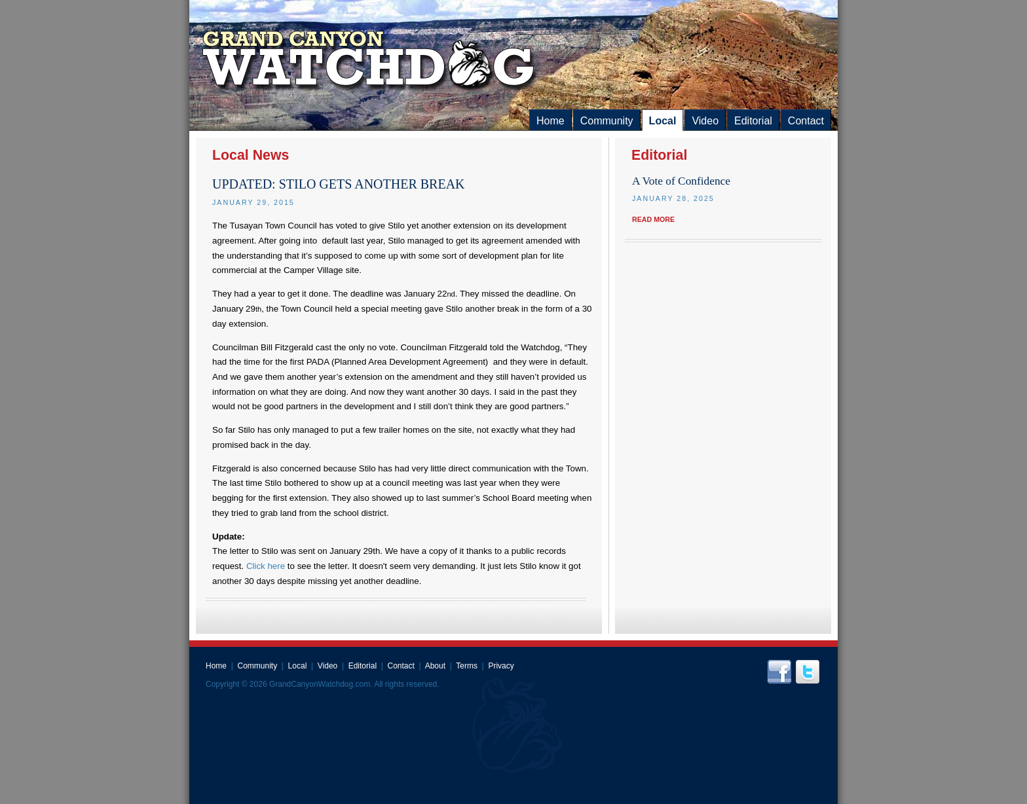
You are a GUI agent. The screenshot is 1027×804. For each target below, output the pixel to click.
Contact (806, 120)
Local (663, 120)
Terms (466, 665)
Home (550, 120)
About (435, 665)
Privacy (501, 665)
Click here (267, 566)
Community (606, 120)
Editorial (753, 120)
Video (705, 120)
